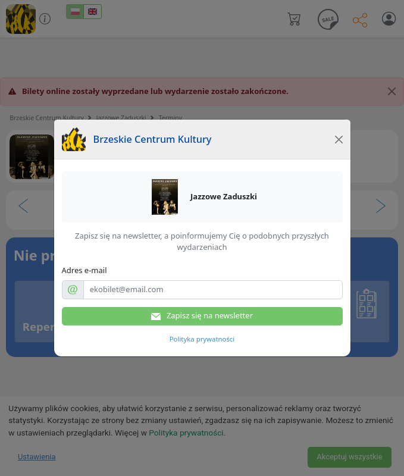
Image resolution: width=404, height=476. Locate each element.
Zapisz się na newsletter (202, 315)
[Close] (338, 139)
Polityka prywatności (202, 338)
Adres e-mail (84, 270)
